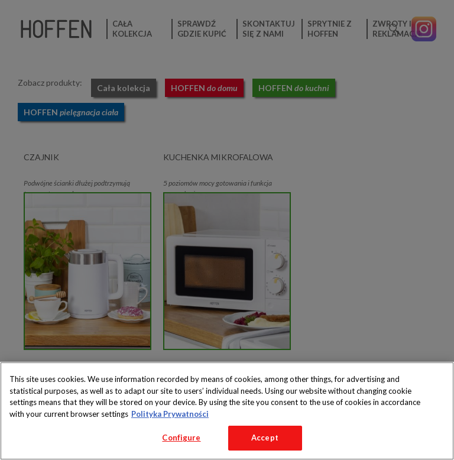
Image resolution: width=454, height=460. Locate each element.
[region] (227, 411)
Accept (264, 437)
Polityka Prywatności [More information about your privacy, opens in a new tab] (170, 414)
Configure (181, 437)
